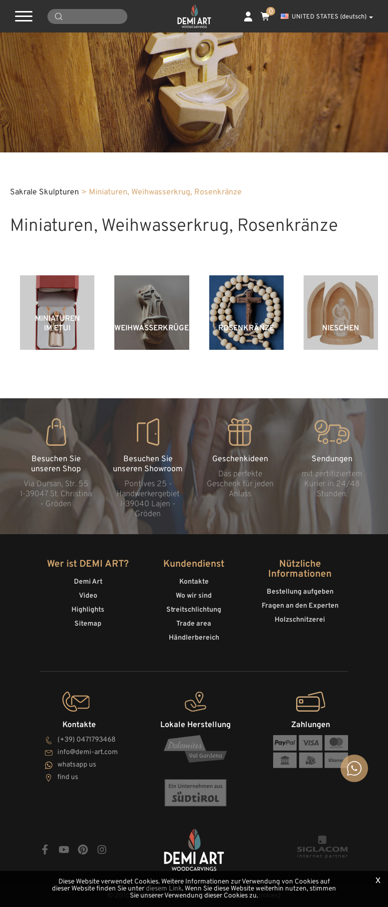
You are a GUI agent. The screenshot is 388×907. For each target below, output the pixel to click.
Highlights (87, 610)
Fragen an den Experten (300, 606)
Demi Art (88, 582)
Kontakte (194, 582)
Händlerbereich (194, 638)
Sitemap (87, 624)
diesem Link (164, 889)
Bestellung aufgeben (300, 592)
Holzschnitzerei (300, 620)
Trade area (193, 624)
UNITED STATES (327, 17)
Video (88, 596)
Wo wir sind (194, 596)
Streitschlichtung (193, 610)
